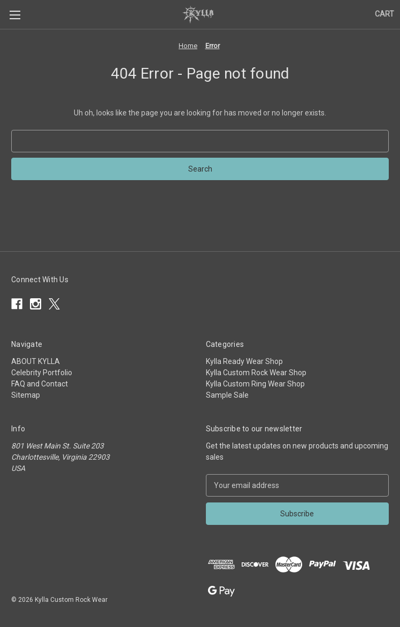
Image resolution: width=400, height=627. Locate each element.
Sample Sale (227, 395)
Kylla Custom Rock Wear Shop (256, 372)
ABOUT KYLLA (35, 361)
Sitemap (25, 395)
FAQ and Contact (39, 384)
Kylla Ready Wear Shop (244, 361)
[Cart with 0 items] (384, 14)
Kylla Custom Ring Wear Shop (255, 384)
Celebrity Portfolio (41, 372)
